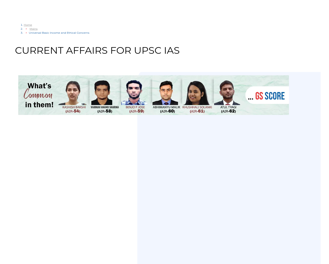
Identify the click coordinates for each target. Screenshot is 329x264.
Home (28, 24)
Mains (33, 28)
